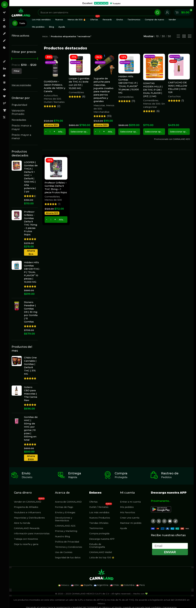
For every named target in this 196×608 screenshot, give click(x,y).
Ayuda (123, 528)
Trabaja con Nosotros (26, 539)
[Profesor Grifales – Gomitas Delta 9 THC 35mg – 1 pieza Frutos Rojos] (56, 168)
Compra (121, 473)
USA (76, 585)
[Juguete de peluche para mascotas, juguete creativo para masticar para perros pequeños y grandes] (104, 64)
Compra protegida (99, 533)
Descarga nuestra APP (102, 539)
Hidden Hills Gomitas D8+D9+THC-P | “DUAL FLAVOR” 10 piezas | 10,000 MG (32, 272)
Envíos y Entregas (65, 512)
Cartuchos (174, 96)
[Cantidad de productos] (50, 131)
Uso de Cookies (63, 552)
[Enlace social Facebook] (153, 521)
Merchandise (101, 111)
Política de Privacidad (67, 541)
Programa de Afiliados (26, 507)
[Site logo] (21, 12)
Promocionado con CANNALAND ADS (172, 139)
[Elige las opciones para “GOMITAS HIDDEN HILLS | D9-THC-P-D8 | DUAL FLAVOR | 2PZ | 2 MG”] (154, 131)
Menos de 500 (52, 98)
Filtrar (17, 71)
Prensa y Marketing (66, 531)
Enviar (170, 552)
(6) (83, 96)
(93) (109, 116)
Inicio (45, 36)
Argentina (102, 585)
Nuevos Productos (99, 517)
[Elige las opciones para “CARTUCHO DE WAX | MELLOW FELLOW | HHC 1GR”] (179, 131)
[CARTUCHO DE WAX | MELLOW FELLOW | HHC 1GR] (179, 66)
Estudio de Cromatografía (97, 545)
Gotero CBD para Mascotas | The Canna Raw (30, 394)
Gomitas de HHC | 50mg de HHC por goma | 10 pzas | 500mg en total (31, 428)
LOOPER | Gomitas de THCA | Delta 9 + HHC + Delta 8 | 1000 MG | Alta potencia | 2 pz (31, 177)
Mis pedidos (127, 507)
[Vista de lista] (178, 36)
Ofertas (93, 501)
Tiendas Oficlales (98, 523)
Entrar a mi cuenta (130, 501)
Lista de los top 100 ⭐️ (101, 557)
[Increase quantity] (54, 131)
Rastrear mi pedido (130, 523)
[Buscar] (99, 12)
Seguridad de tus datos (68, 557)
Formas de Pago (64, 507)
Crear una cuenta (129, 517)
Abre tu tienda (22, 523)
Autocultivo (51, 95)
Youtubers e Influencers (27, 512)
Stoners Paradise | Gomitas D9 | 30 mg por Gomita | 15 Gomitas (30, 312)
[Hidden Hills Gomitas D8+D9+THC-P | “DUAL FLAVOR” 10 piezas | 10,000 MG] (129, 63)
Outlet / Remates (54, 101)
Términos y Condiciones (68, 547)
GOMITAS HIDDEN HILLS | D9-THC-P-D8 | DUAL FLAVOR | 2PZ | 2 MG (153, 90)
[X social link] (158, 521)
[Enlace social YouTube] (170, 521)
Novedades (19, 119)
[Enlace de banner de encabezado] (101, 3)
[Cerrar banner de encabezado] (190, 3)
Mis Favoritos (127, 512)
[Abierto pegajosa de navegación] (19, 23)
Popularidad (19, 104)
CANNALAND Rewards (27, 528)
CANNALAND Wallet (100, 552)
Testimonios (96, 528)
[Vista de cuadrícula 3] (189, 36)
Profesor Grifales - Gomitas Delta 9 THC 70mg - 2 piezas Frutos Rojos (30, 223)
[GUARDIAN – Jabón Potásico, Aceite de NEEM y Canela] (55, 66)
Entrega (74, 473)
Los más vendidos (99, 512)
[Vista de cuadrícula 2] (184, 36)
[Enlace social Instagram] (164, 521)
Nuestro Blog (62, 536)
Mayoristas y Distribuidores (29, 517)
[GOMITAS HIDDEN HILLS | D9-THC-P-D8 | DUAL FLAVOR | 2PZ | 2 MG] (154, 67)
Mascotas (99, 105)
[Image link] (161, 509)
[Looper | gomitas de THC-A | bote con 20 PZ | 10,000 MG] (79, 64)
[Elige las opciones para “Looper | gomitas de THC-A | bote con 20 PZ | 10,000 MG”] (79, 131)
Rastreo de (169, 473)
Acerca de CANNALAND (68, 501)
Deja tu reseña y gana (26, 544)
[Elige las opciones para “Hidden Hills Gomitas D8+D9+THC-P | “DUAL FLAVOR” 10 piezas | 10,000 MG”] (129, 131)
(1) (182, 100)
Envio (26, 473)
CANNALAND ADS (65, 525)
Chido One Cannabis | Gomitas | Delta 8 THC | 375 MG (30, 365)
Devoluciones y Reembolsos (63, 519)
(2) (58, 106)
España (88, 585)
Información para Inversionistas (32, 533)
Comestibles (76, 92)
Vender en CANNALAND (29, 501)
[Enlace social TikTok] (175, 521)
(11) (133, 101)
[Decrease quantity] (46, 131)
